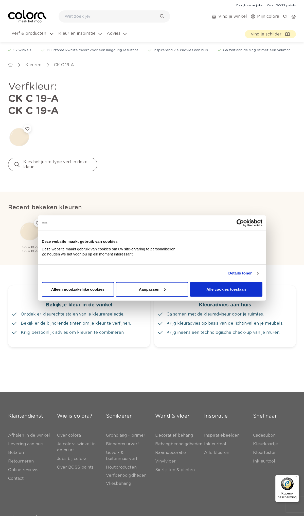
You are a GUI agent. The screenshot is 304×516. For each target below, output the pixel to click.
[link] (249, 5)
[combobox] (114, 16)
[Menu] (296, 478)
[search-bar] (111, 16)
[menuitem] (32, 36)
